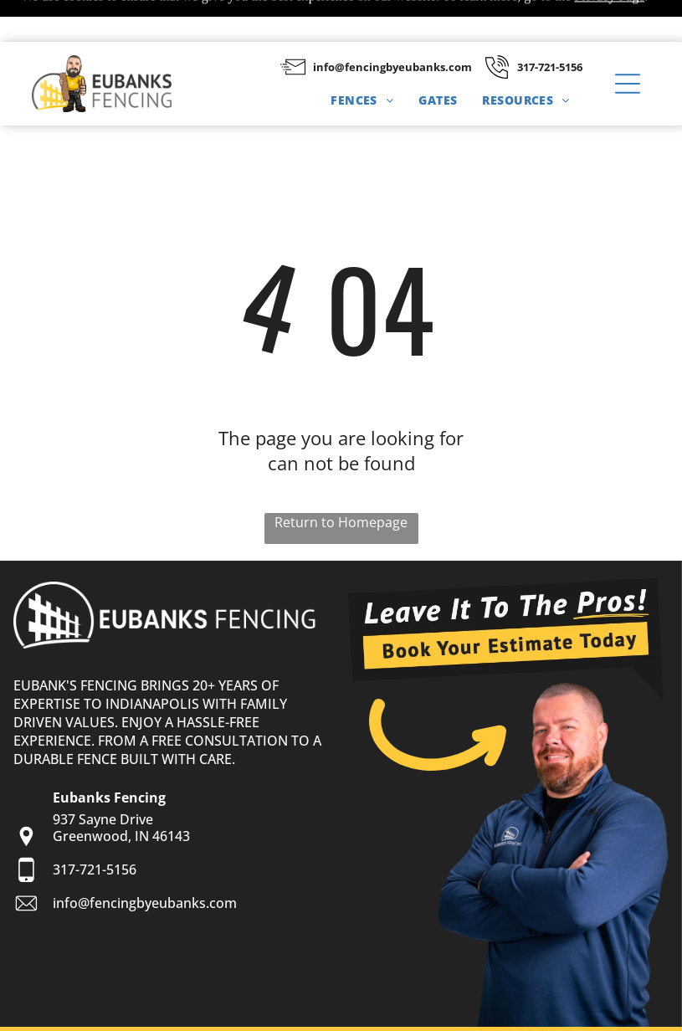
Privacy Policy (160, 1010)
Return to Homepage (341, 480)
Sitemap (94, 1010)
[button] (627, 41)
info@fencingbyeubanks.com (392, 25)
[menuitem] (362, 58)
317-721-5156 (549, 25)
